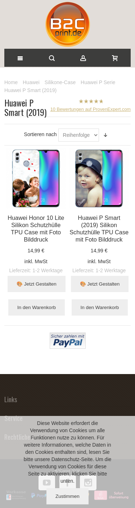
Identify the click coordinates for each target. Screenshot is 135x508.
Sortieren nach (40, 134)
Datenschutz (65, 459)
